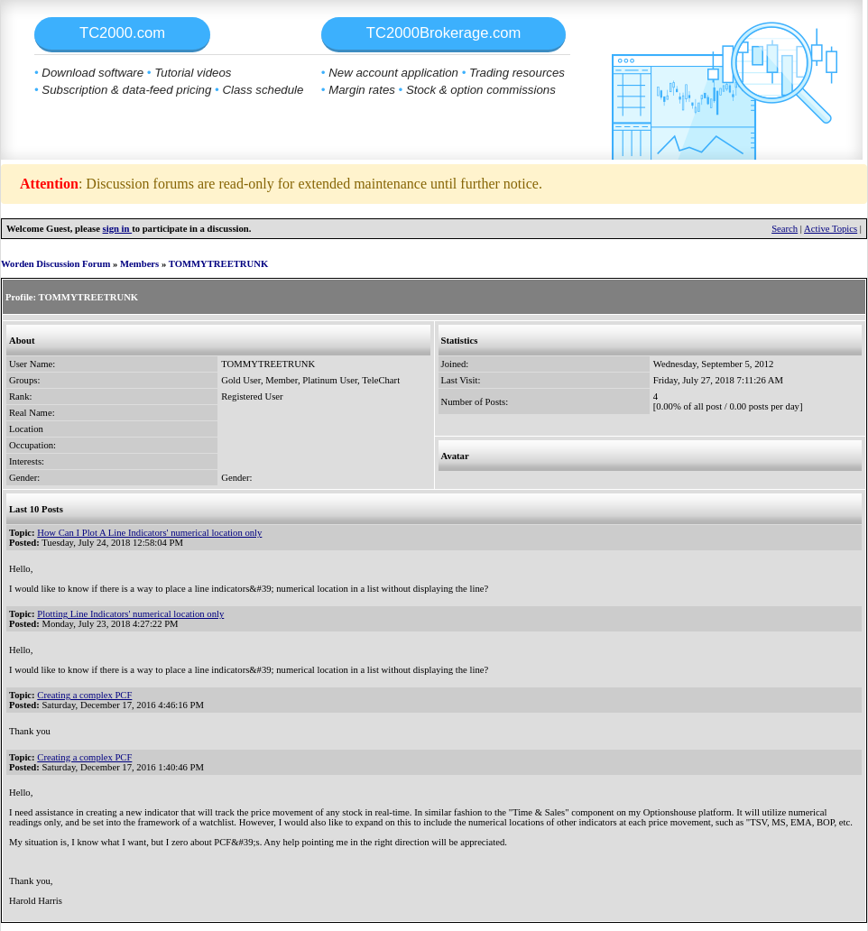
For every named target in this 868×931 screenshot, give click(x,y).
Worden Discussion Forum (55, 264)
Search (784, 229)
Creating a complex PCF (84, 695)
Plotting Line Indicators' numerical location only (130, 614)
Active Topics (830, 229)
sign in (118, 229)
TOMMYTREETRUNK (219, 264)
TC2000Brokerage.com (444, 32)
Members (139, 264)
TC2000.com (122, 32)
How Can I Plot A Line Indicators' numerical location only (149, 533)
